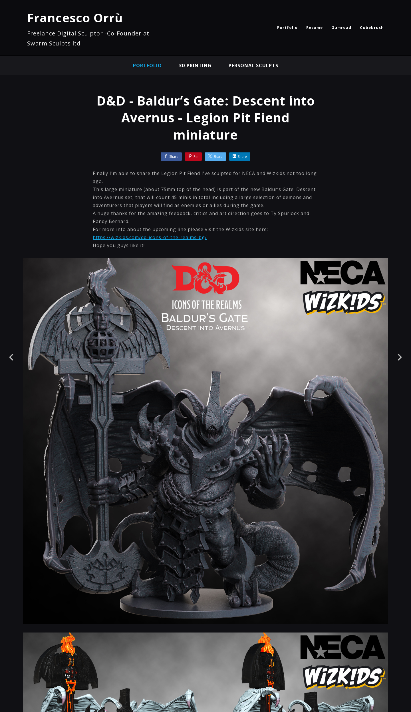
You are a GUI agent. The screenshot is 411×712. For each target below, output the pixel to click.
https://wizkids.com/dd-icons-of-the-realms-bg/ (150, 237)
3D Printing (195, 65)
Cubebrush (372, 27)
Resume (314, 27)
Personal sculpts (253, 65)
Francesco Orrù (75, 17)
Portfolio (287, 27)
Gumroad (341, 27)
